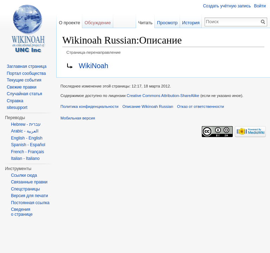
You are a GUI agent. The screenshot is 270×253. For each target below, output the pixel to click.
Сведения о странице (22, 212)
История (191, 22)
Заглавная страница (26, 66)
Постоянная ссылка (30, 202)
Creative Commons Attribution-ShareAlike (163, 95)
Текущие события (24, 80)
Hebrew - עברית (26, 124)
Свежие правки (21, 87)
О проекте (69, 22)
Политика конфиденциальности (89, 106)
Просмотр (167, 22)
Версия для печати (29, 195)
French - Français (27, 151)
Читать (145, 22)
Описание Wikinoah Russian (147, 106)
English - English (26, 138)
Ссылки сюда (24, 175)
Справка (15, 100)
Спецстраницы (25, 189)
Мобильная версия (77, 118)
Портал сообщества (26, 73)
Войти (260, 6)
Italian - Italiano (25, 158)
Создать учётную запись (227, 6)
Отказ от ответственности (200, 106)
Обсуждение (98, 22)
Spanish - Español (28, 144)
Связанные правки (29, 182)
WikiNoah (93, 66)
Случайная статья (24, 93)
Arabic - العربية (24, 131)
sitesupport (17, 107)
